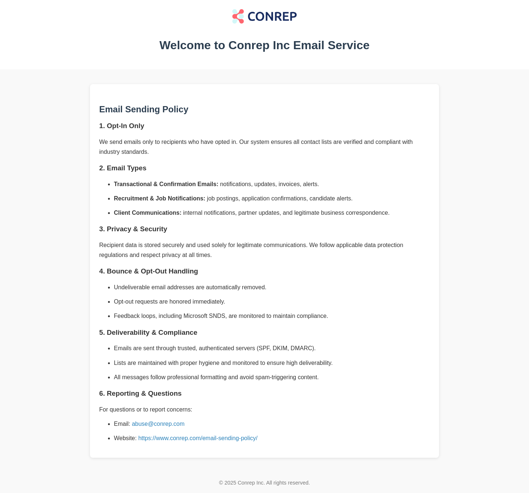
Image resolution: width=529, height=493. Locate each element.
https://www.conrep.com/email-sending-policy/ (198, 438)
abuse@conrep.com (158, 424)
